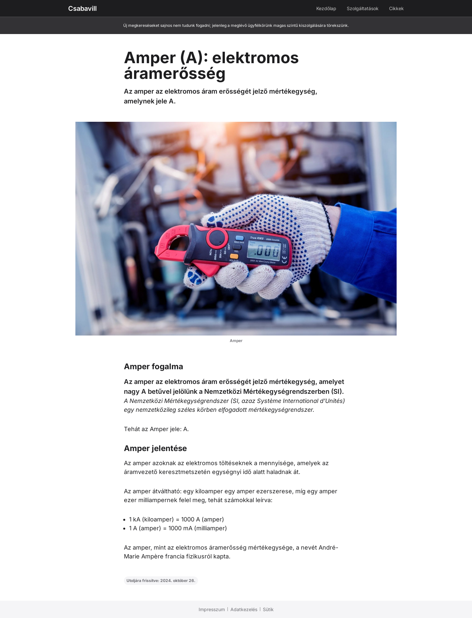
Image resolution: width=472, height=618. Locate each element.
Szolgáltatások (363, 8)
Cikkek (396, 8)
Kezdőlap (326, 8)
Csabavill (82, 8)
